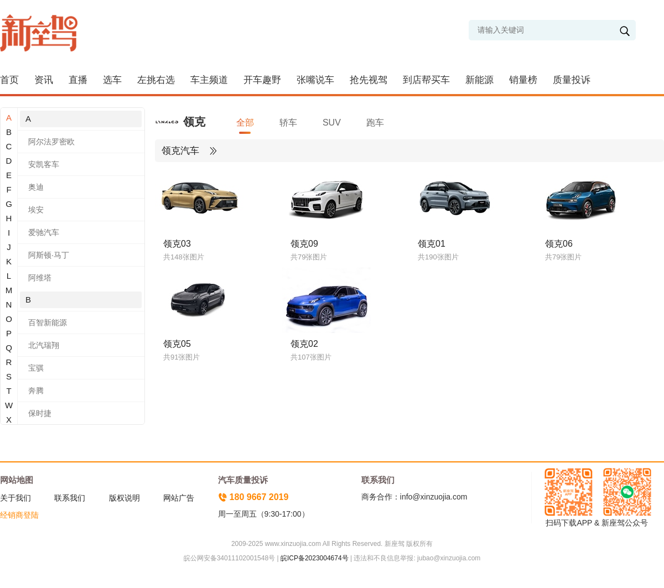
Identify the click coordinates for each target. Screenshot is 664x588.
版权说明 (124, 497)
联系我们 (69, 497)
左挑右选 (156, 80)
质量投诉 (571, 80)
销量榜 (523, 80)
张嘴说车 (315, 80)
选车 (112, 80)
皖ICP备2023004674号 (315, 558)
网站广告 (178, 497)
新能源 (479, 80)
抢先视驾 (368, 80)
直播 (78, 80)
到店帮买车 (426, 80)
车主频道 (209, 80)
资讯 (43, 80)
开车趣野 (262, 80)
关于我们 (15, 497)
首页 (9, 80)
